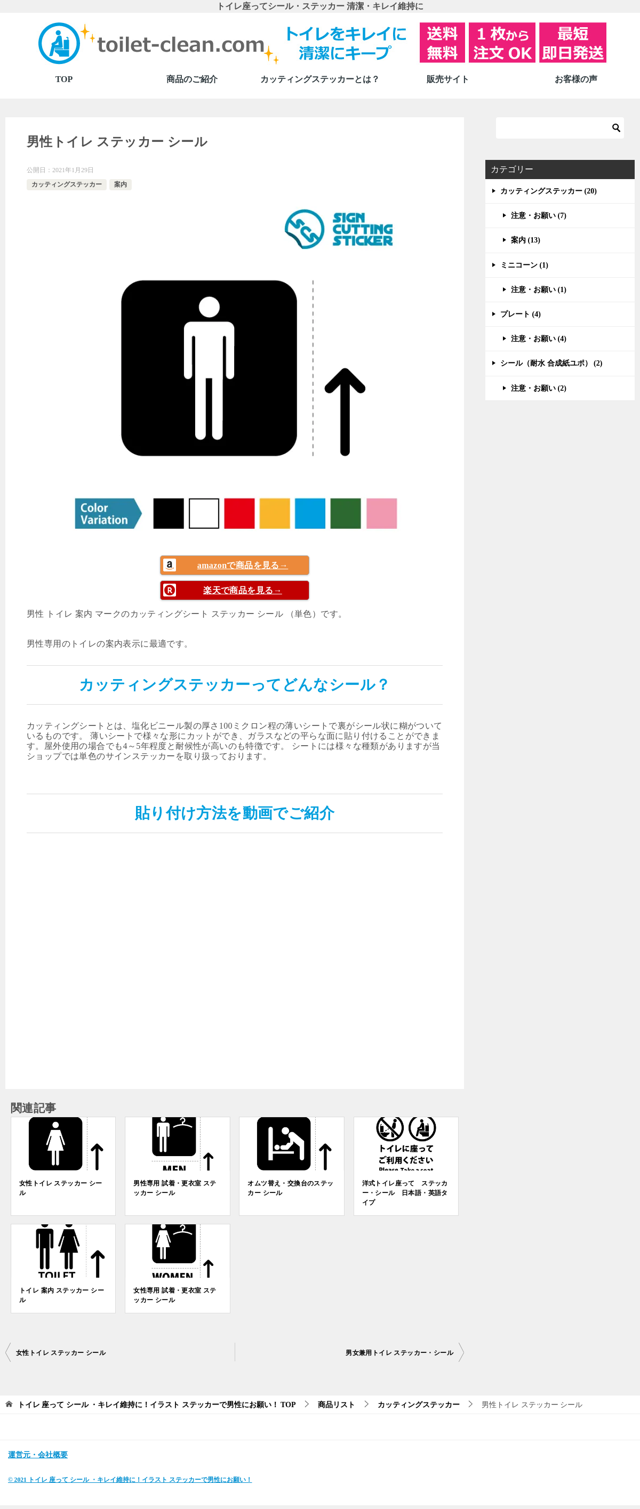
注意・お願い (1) (538, 290)
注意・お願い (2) (538, 388)
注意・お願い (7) (538, 216)
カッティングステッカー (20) (548, 191)
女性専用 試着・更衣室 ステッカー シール (175, 1295)
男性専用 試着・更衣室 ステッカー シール (175, 1188)
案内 (120, 184)
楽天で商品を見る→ (242, 590)
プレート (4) (520, 314)
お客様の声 (576, 79)
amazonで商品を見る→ (243, 565)
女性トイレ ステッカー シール (60, 1188)
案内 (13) (525, 240)
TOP (64, 79)
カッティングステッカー (66, 184)
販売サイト (448, 79)
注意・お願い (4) (538, 339)
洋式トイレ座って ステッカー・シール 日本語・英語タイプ (405, 1193)
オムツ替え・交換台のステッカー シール (290, 1188)
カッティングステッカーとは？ (320, 79)
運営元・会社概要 (38, 1455)
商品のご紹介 (192, 79)
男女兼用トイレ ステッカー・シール (399, 1353)
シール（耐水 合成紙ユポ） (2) (551, 363)
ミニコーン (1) (524, 265)
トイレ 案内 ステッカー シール (61, 1295)
